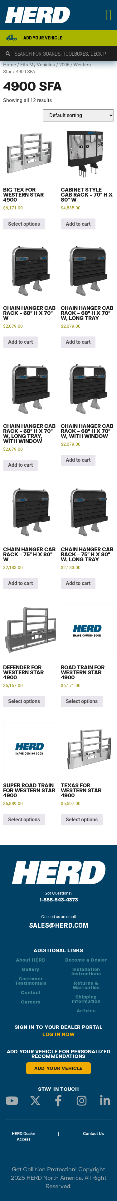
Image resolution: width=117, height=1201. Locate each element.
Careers (31, 1001)
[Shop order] (78, 115)
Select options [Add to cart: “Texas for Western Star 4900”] (82, 820)
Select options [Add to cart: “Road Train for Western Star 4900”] (82, 701)
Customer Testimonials (30, 981)
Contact (31, 992)
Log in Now (58, 1034)
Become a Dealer (86, 959)
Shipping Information (86, 999)
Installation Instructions (86, 971)
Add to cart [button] (78, 224)
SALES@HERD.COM (58, 925)
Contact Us (93, 1133)
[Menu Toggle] (109, 15)
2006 (64, 65)
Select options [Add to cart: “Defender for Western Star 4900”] (24, 701)
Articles (86, 1010)
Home (9, 65)
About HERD (31, 959)
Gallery (31, 969)
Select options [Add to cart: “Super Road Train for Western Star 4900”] (24, 820)
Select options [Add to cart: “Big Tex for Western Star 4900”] (24, 224)
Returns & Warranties (86, 985)
